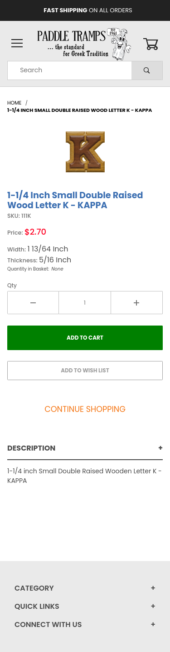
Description (31, 448)
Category (34, 588)
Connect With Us (48, 624)
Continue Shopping (85, 409)
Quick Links (37, 606)
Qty (12, 285)
